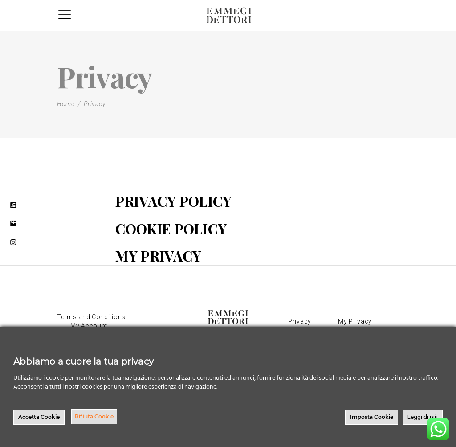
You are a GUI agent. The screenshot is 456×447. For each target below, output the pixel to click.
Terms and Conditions (91, 316)
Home (66, 103)
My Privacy (355, 321)
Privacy (299, 321)
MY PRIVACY (158, 255)
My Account (88, 325)
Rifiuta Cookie (94, 416)
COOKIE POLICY (171, 228)
